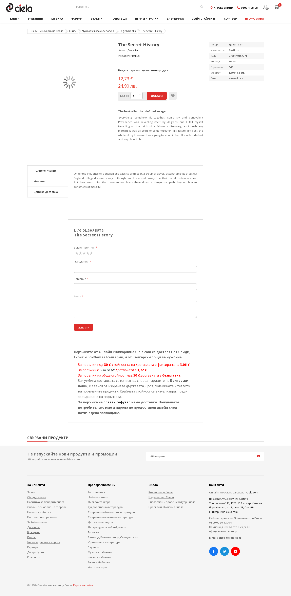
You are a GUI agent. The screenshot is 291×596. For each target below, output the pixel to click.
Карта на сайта (83, 585)
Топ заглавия (96, 492)
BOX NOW (107, 370)
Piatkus (135, 56)
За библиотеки (37, 522)
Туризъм (93, 532)
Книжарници (223, 7)
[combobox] (140, 6)
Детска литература (100, 522)
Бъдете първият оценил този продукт (143, 70)
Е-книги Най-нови (99, 562)
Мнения (39, 181)
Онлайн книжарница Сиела (46, 31)
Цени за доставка (46, 192)
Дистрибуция (35, 552)
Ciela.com (252, 492)
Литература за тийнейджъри (107, 527)
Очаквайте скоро (99, 502)
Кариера (33, 547)
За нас (31, 492)
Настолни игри (97, 567)
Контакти (33, 557)
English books (128, 31)
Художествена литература (105, 507)
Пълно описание (45, 170)
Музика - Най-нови (100, 552)
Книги (72, 31)
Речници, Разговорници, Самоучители (113, 537)
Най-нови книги (98, 497)
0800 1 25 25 (249, 7)
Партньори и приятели (42, 517)
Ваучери (93, 547)
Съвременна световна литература (111, 517)
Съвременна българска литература (111, 512)
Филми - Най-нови (99, 557)
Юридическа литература (104, 542)
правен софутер (117, 402)
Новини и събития (39, 512)
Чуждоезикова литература (98, 31)
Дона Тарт (134, 50)
